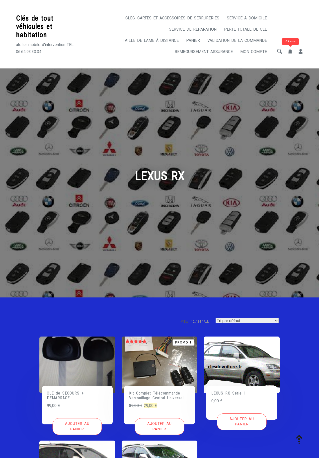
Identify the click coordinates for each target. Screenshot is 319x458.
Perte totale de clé (245, 29)
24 (199, 321)
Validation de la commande (237, 40)
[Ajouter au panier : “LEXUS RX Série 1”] (242, 421)
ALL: (206, 321)
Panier (193, 40)
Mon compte (253, 51)
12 (193, 321)
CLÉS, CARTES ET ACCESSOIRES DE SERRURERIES (172, 18)
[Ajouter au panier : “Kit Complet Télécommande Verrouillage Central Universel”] (159, 426)
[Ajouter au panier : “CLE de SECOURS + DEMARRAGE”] (77, 426)
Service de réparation (193, 29)
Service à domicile (247, 18)
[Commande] (247, 320)
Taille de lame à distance (151, 40)
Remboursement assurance (204, 51)
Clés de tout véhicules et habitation (34, 26)
